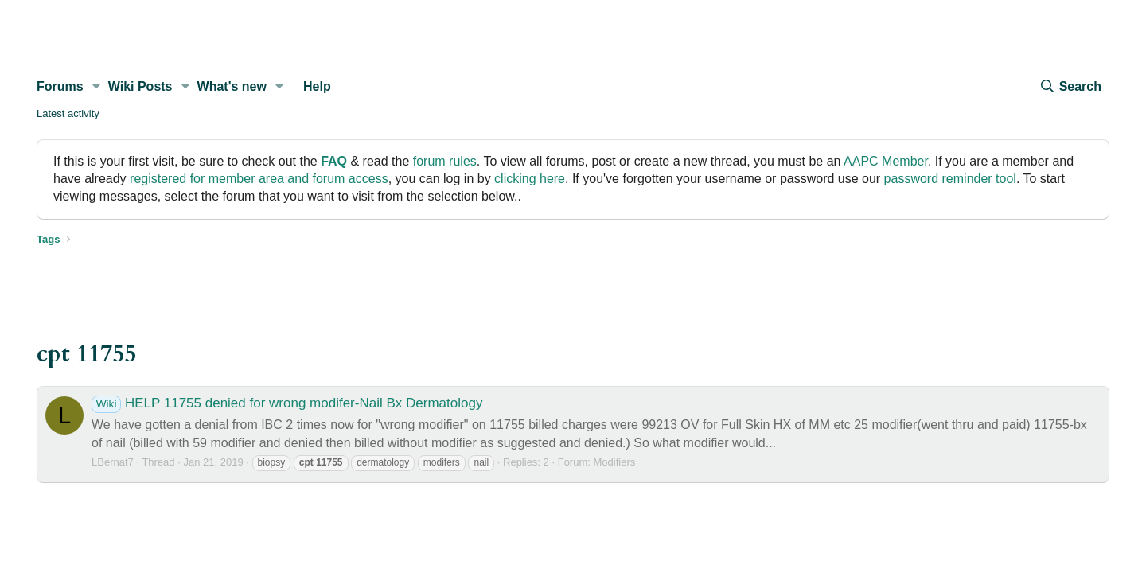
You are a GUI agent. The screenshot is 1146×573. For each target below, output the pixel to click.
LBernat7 (113, 462)
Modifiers (614, 462)
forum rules (445, 161)
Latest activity (68, 113)
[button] (96, 87)
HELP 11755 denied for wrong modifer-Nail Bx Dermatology (287, 403)
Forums (60, 86)
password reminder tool (950, 178)
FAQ (334, 161)
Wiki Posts (140, 86)
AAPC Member (886, 161)
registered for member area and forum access (259, 178)
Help (317, 86)
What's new (232, 86)
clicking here (529, 178)
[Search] (1070, 87)
